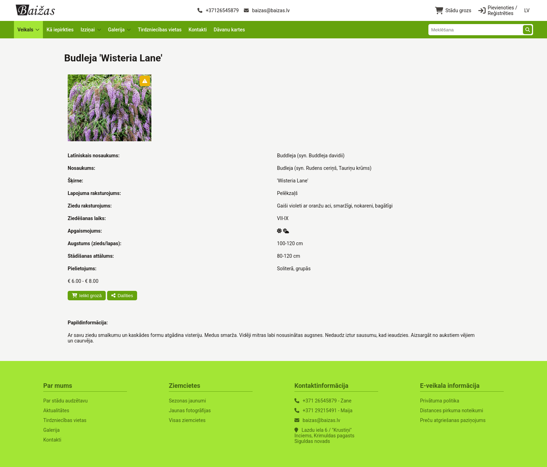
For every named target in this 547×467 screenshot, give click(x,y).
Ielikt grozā (87, 295)
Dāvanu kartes (229, 29)
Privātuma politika (439, 401)
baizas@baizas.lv (267, 10)
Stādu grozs (453, 10)
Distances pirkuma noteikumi (451, 410)
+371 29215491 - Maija (327, 410)
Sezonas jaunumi (187, 401)
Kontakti (197, 29)
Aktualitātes (56, 410)
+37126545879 (218, 10)
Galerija (51, 430)
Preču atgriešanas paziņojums (453, 420)
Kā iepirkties (60, 29)
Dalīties (122, 295)
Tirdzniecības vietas (159, 29)
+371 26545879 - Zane (326, 401)
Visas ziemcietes (187, 420)
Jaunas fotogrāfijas (190, 410)
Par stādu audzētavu (65, 401)
